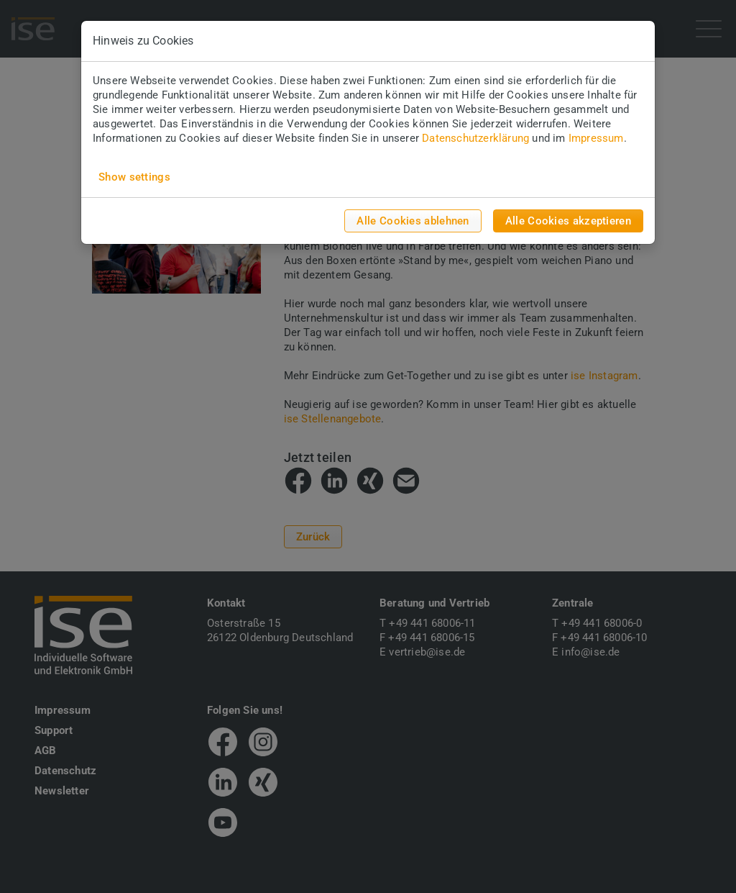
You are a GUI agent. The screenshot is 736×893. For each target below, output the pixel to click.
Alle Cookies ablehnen (412, 220)
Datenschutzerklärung (475, 138)
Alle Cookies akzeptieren (568, 220)
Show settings (134, 177)
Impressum (596, 138)
